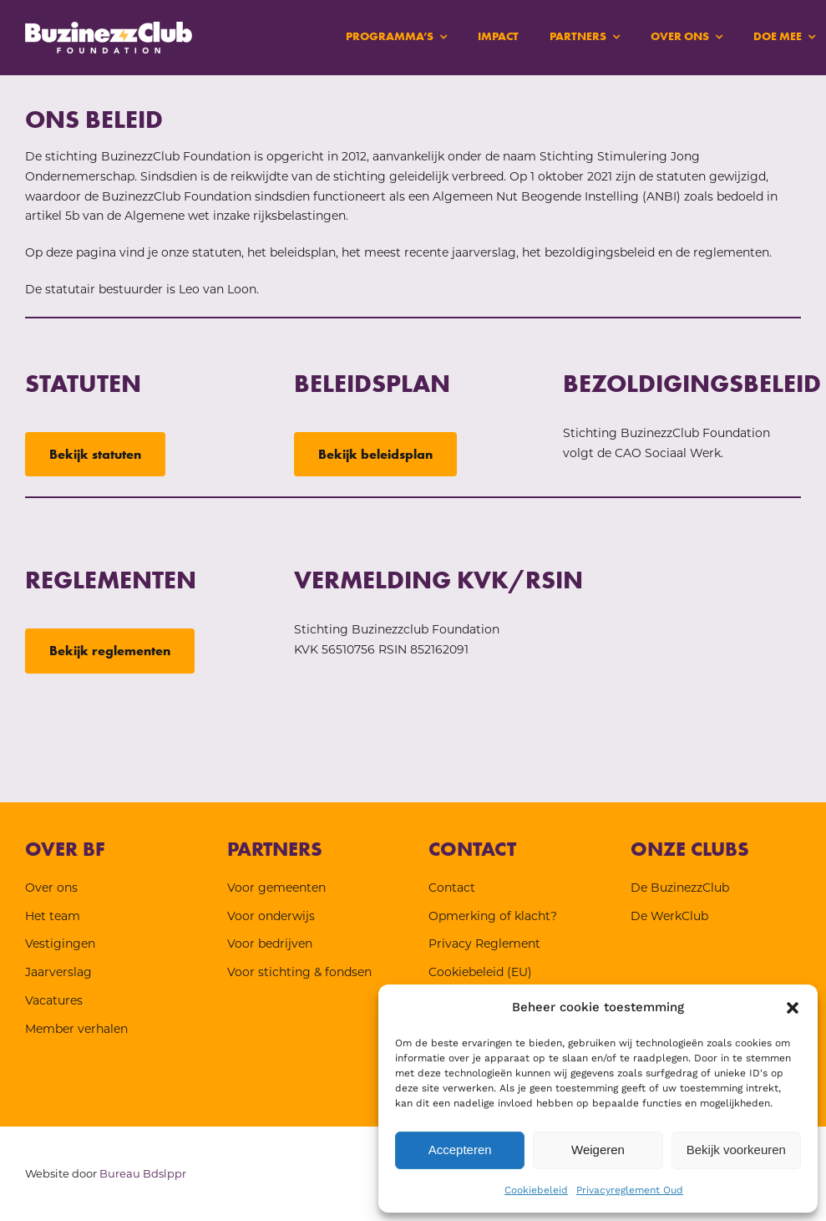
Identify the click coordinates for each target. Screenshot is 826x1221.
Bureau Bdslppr (142, 1173)
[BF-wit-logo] (108, 28)
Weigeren (598, 1149)
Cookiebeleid (536, 1190)
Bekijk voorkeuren (736, 1149)
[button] (792, 1008)
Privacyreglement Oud (629, 1190)
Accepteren (460, 1149)
